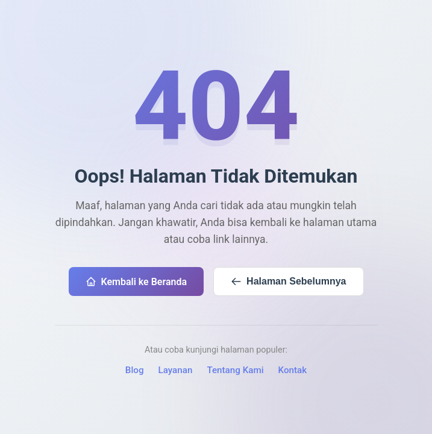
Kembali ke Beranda (136, 282)
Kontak (292, 370)
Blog (134, 370)
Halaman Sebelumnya (288, 281)
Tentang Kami (235, 370)
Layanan (175, 370)
